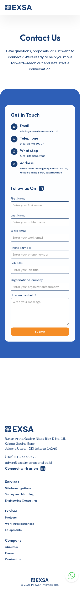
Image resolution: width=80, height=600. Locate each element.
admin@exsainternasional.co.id (28, 462)
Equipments (13, 530)
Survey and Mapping (19, 494)
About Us (11, 547)
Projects (11, 517)
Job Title (17, 263)
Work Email (18, 231)
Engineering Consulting (21, 500)
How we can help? (23, 295)
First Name (18, 198)
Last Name (18, 215)
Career (10, 553)
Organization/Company (27, 280)
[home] (18, 7)
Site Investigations (18, 488)
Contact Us (13, 559)
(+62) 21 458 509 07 (32, 143)
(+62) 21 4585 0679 (21, 457)
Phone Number (21, 248)
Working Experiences (19, 524)
